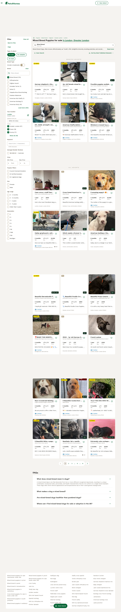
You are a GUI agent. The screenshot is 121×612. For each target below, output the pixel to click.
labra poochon (97, 603)
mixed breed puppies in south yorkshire (16, 599)
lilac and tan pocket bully (58, 584)
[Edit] (28, 115)
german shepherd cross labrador (103, 590)
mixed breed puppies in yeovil (38, 575)
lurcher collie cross (56, 587)
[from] (12, 163)
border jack (75, 581)
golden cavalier (33, 592)
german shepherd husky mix (80, 606)
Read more (110, 49)
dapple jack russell (56, 596)
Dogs (9, 47)
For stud (11, 58)
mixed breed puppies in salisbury (17, 603)
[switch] (22, 65)
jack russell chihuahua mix (80, 584)
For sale (11, 54)
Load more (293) (23, 108)
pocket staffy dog (55, 603)
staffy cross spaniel (78, 575)
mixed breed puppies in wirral (16, 580)
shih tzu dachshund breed (80, 603)
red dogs (53, 578)
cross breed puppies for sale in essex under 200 (16, 594)
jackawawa (96, 596)
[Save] (56, 85)
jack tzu (31, 586)
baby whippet (97, 584)
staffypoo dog (54, 575)
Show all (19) (14, 135)
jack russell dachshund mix (101, 587)
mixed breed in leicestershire (16, 586)
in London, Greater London (76, 40)
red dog (74, 596)
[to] (24, 163)
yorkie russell (76, 590)
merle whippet (76, 587)
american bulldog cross (100, 600)
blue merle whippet (99, 578)
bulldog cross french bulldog (102, 593)
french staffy (76, 600)
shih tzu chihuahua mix (36, 601)
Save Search (39, 53)
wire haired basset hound (80, 593)
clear (27, 68)
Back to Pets (12, 43)
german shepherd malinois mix (103, 581)
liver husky (32, 583)
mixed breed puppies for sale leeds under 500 (38, 579)
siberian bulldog (55, 600)
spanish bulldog (34, 598)
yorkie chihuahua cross (79, 578)
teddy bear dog (33, 589)
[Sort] (101, 53)
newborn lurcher (98, 575)
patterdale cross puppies (57, 593)
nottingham (53, 581)
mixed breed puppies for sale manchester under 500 (16, 576)
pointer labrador (34, 604)
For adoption (21, 54)
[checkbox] (8, 77)
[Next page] (87, 463)
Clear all (26, 39)
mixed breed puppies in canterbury (14, 590)
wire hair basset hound (36, 595)
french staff (54, 590)
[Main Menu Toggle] (1, 3)
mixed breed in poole (13, 583)
